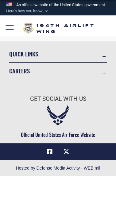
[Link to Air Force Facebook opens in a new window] (49, 151)
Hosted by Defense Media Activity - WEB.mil (58, 168)
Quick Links (23, 53)
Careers (19, 70)
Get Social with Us (58, 98)
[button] (27, 11)
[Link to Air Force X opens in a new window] (66, 151)
